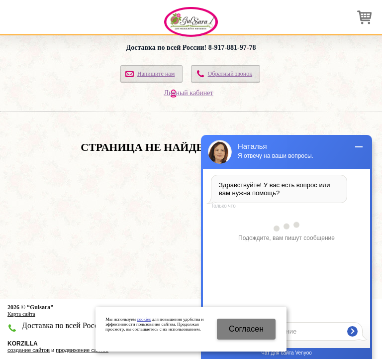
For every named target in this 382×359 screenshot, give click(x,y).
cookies (144, 319)
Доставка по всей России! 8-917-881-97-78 (191, 47)
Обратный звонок (230, 73)
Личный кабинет (188, 93)
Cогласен (246, 329)
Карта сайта (21, 314)
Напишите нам (156, 73)
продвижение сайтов (82, 350)
